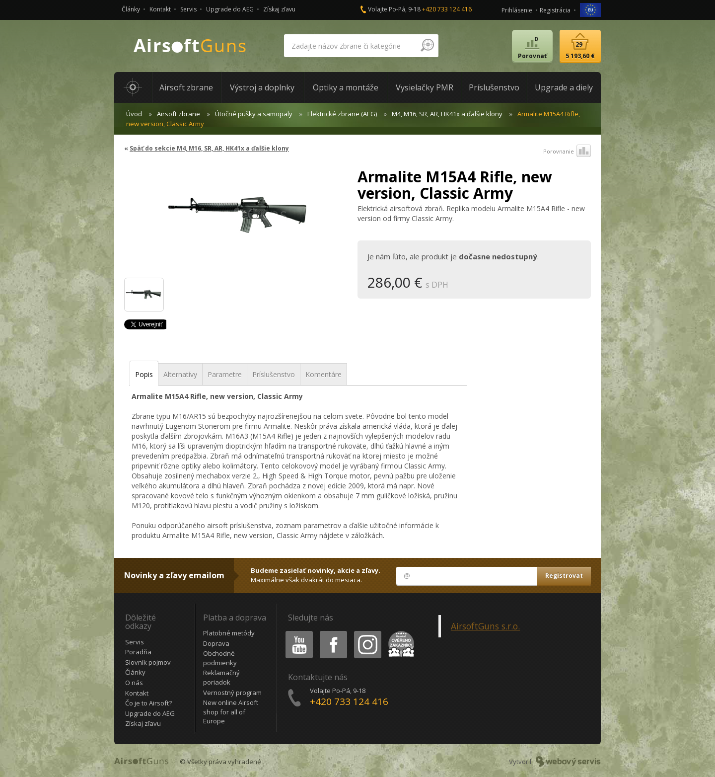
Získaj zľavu (279, 9)
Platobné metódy (229, 632)
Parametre (225, 374)
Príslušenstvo (273, 374)
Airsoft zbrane (178, 113)
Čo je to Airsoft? (148, 703)
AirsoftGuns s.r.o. (485, 626)
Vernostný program (232, 692)
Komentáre (323, 374)
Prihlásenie (516, 10)
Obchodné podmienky (220, 658)
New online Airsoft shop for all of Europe (230, 711)
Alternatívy (180, 374)
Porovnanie (567, 151)
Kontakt (160, 9)
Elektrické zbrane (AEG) (342, 113)
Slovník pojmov (148, 662)
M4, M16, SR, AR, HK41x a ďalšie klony (447, 113)
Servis (188, 9)
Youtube (296, 632)
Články (131, 9)
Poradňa (138, 651)
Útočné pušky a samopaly (253, 113)
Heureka (399, 632)
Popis (144, 374)
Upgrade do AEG (230, 9)
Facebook (332, 632)
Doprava (216, 643)
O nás (134, 682)
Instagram (367, 632)
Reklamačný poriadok (221, 677)
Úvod (134, 113)
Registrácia (555, 10)
